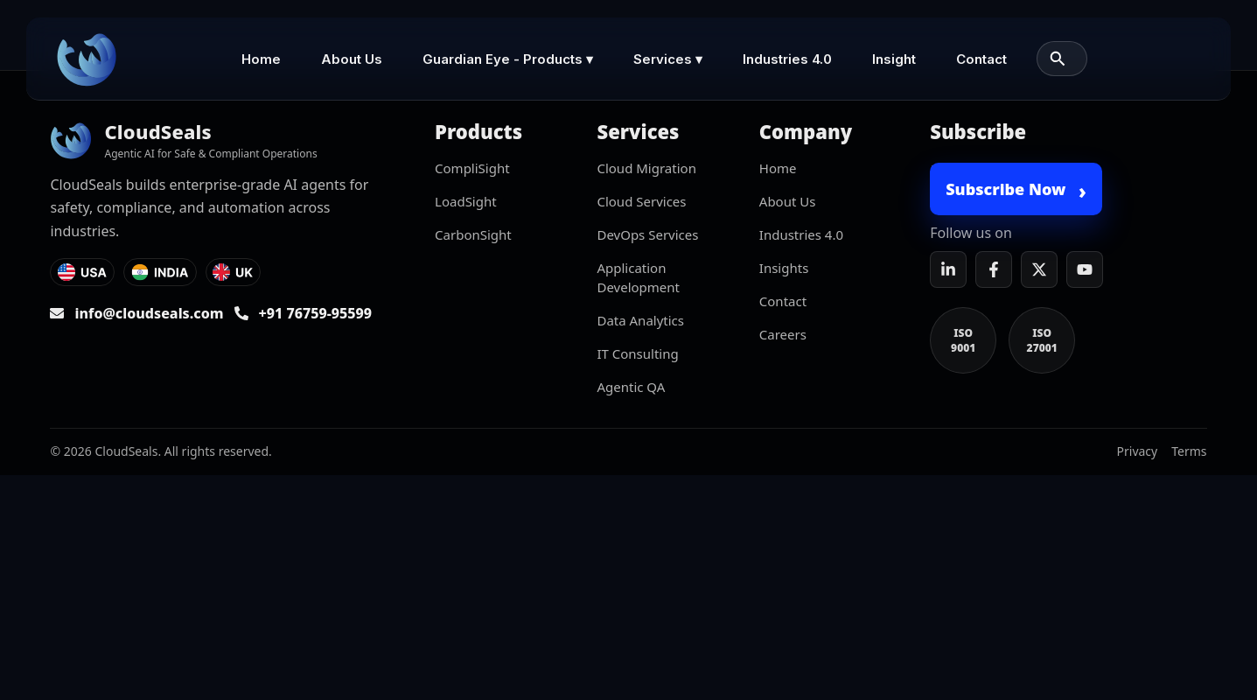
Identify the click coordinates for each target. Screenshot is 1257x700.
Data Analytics (640, 320)
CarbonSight (473, 234)
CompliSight (472, 168)
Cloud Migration (646, 168)
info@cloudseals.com (148, 313)
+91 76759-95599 (316, 313)
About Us (351, 59)
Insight (894, 59)
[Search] (1057, 58)
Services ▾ (667, 59)
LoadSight (466, 201)
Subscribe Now (1016, 191)
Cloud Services (641, 201)
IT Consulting (637, 353)
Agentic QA (631, 387)
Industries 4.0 (787, 59)
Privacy (1137, 451)
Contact (981, 59)
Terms (1188, 451)
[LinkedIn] (948, 269)
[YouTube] (1084, 269)
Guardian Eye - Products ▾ (507, 59)
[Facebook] (993, 269)
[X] (1039, 269)
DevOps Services (647, 234)
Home (261, 59)
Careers (783, 334)
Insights (784, 267)
